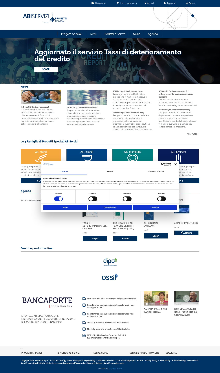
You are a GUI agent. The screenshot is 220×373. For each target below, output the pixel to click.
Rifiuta (65, 207)
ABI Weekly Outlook (186, 223)
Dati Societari (123, 361)
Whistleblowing (179, 361)
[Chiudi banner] (175, 164)
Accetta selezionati (110, 207)
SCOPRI (46, 69)
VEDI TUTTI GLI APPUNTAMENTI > (34, 201)
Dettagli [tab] (110, 171)
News (136, 34)
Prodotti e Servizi (114, 34)
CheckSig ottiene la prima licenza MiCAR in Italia (108, 323)
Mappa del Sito (136, 361)
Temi (93, 34)
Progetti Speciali (71, 34)
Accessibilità (192, 361)
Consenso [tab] (64, 171)
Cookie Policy (164, 361)
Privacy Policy (151, 361)
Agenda (153, 34)
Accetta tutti (154, 207)
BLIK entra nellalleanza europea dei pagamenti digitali (111, 299)
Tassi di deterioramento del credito (94, 226)
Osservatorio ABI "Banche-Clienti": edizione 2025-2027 (123, 226)
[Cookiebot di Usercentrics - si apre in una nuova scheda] (157, 164)
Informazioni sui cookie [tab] (156, 171)
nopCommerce (115, 369)
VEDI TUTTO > (193, 134)
